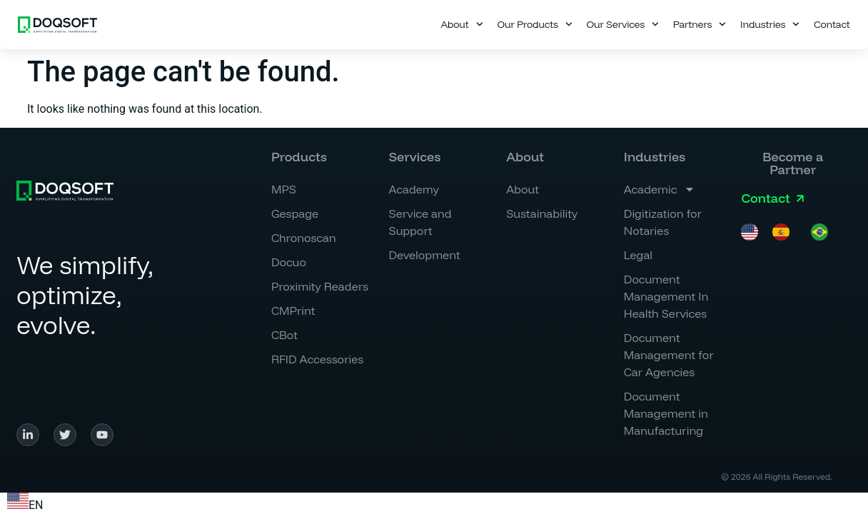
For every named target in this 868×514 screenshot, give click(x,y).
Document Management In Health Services (666, 296)
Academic (660, 189)
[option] (784, 232)
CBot (284, 335)
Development (424, 255)
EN (25, 505)
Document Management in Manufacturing (666, 413)
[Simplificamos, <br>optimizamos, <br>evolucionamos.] (64, 190)
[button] (525, 157)
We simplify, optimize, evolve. (84, 295)
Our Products (534, 24)
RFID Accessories (317, 359)
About (461, 24)
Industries (769, 24)
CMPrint (293, 310)
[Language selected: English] (791, 232)
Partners (699, 24)
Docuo (288, 262)
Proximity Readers (319, 286)
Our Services (623, 24)
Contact (832, 24)
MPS (283, 189)
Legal (638, 255)
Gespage (294, 213)
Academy (414, 189)
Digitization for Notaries (663, 222)
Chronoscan (303, 238)
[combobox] (25, 503)
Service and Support (420, 222)
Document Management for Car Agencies (669, 355)
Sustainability (541, 213)
